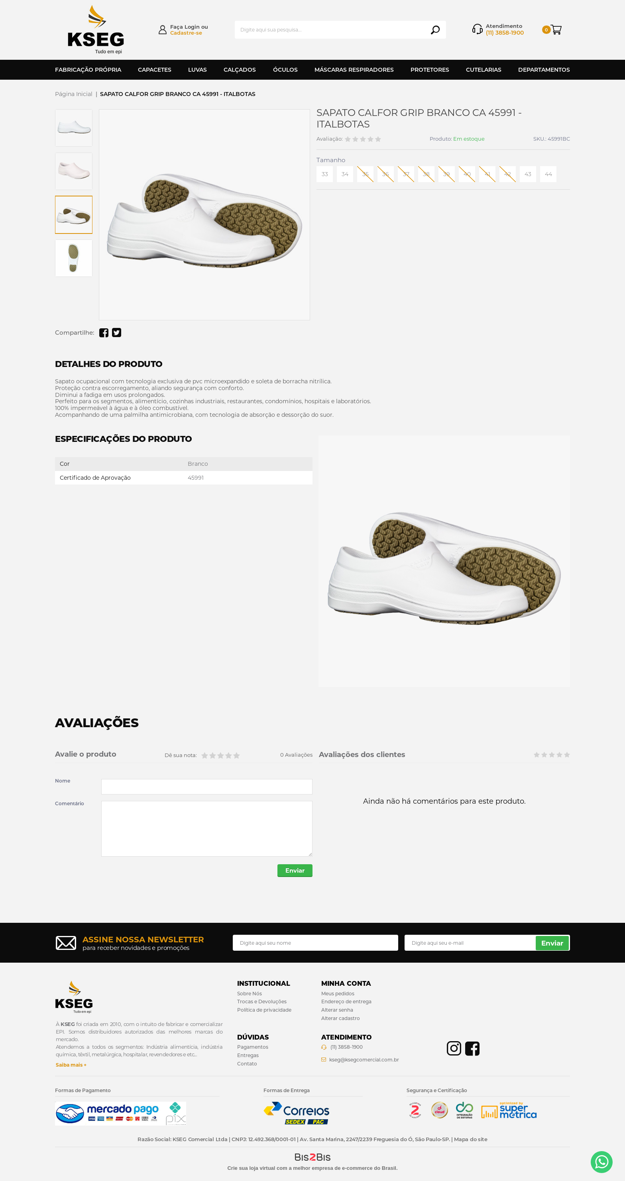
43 (528, 174)
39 (446, 174)
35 (365, 174)
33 (325, 174)
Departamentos (544, 69)
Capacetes (154, 69)
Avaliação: (329, 139)
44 (548, 174)
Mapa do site (470, 1139)
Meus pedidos (337, 994)
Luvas (197, 69)
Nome (62, 781)
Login (192, 27)
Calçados (240, 69)
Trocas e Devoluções (262, 1002)
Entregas (248, 1056)
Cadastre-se (186, 32)
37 (406, 174)
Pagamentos (252, 1048)
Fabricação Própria (88, 69)
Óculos (285, 69)
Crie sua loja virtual (251, 1169)
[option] (73, 128)
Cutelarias (483, 69)
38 (426, 174)
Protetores (430, 69)
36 (385, 174)
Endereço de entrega (346, 1002)
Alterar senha (337, 1011)
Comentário (69, 803)
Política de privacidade (264, 1011)
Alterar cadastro (340, 1019)
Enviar (294, 871)
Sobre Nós (249, 994)
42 (507, 174)
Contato (247, 1064)
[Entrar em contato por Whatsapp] (602, 1162)
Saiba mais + (71, 1066)
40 (467, 174)
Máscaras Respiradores (354, 69)
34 (345, 174)
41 (487, 174)
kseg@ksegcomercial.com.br (364, 1060)
